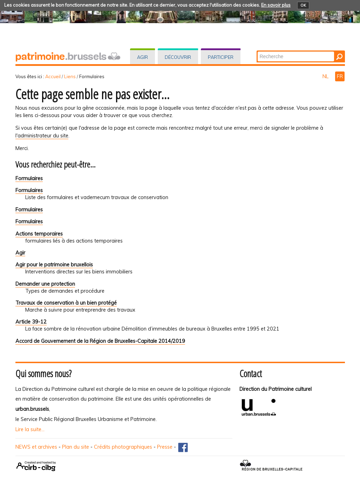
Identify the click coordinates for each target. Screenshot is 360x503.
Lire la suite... (30, 429)
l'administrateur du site (41, 135)
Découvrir (178, 57)
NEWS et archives (36, 447)
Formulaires (29, 178)
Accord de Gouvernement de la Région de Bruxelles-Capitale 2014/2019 (100, 341)
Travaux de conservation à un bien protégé (66, 303)
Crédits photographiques (123, 447)
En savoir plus (276, 5)
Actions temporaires (39, 234)
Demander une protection (45, 284)
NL (326, 76)
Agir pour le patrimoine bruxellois (54, 264)
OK (303, 5)
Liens (70, 76)
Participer (220, 57)
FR (340, 76)
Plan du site (75, 447)
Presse (164, 447)
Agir (142, 57)
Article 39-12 (31, 322)
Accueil (53, 76)
